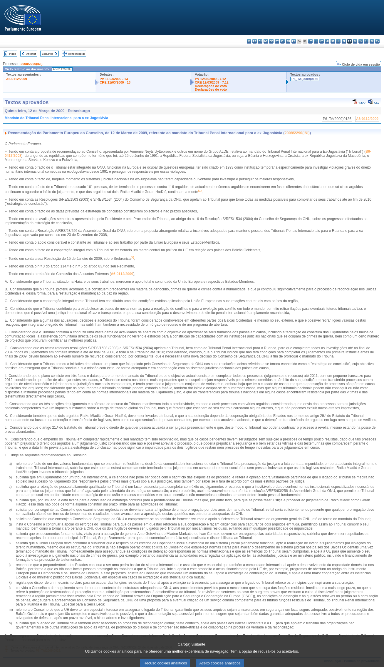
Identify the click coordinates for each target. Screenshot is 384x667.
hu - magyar (327, 41)
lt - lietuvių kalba (321, 41)
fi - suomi (372, 41)
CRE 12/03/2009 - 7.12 (211, 82)
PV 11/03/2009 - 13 (114, 79)
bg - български (249, 41)
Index (12, 53)
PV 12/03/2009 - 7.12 (210, 79)
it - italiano (310, 41)
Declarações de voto (211, 86)
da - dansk (266, 41)
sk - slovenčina (360, 41)
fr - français (293, 41)
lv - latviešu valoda (316, 41)
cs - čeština (260, 41)
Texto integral (76, 53)
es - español (254, 41)
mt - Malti (333, 41)
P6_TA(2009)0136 (304, 79)
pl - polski (344, 41)
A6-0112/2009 (16, 79)
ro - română (355, 41)
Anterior (31, 53)
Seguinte (47, 53)
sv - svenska (377, 41)
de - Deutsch (271, 41)
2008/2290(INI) (32, 64)
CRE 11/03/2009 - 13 (115, 82)
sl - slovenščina (366, 41)
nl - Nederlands (338, 41)
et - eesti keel (277, 41)
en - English (288, 41)
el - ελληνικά (282, 41)
